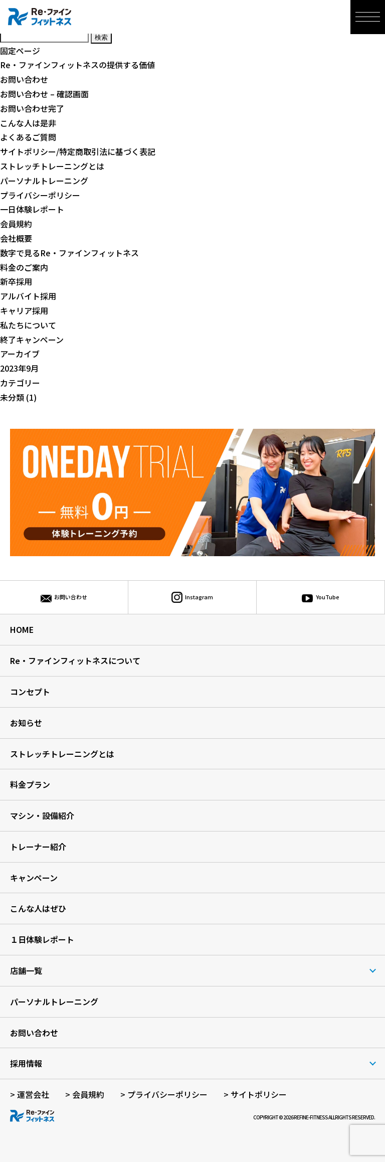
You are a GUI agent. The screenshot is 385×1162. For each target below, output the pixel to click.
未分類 (12, 397)
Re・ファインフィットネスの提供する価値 (77, 65)
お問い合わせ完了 (32, 108)
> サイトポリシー (255, 1094)
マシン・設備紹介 (42, 815)
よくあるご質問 (28, 137)
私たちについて (28, 325)
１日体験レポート (42, 939)
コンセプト (30, 692)
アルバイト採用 (28, 296)
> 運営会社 (29, 1094)
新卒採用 (16, 281)
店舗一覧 (26, 970)
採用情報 (26, 1063)
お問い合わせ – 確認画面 (44, 94)
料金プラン (30, 784)
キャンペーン (34, 878)
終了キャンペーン (32, 340)
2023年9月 (19, 368)
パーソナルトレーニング (44, 181)
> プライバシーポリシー (164, 1094)
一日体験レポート (32, 209)
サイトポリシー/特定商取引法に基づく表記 (77, 151)
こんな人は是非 (28, 123)
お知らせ (26, 723)
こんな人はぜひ (38, 908)
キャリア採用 (24, 310)
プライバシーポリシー (40, 195)
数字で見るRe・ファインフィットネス (69, 253)
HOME (22, 629)
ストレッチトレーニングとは (52, 166)
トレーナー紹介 (38, 847)
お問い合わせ (24, 79)
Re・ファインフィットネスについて (75, 660)
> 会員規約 (84, 1094)
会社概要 (16, 238)
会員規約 (16, 224)
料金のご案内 (24, 267)
